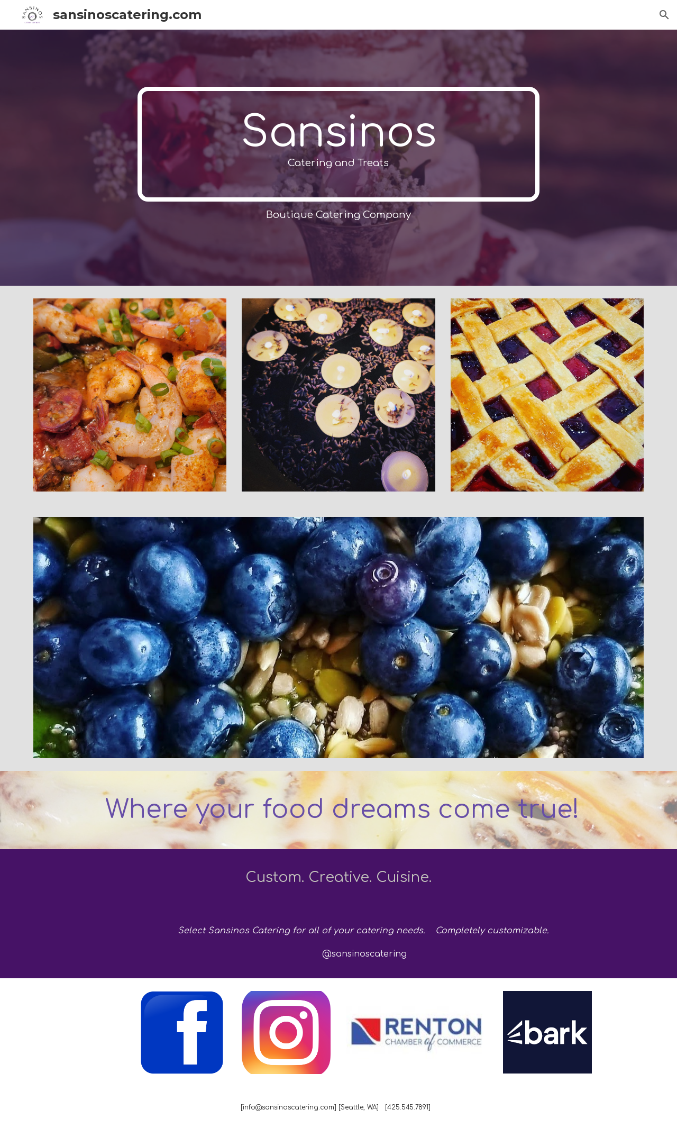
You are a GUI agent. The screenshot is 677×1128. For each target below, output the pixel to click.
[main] (338, 144)
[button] (664, 15)
